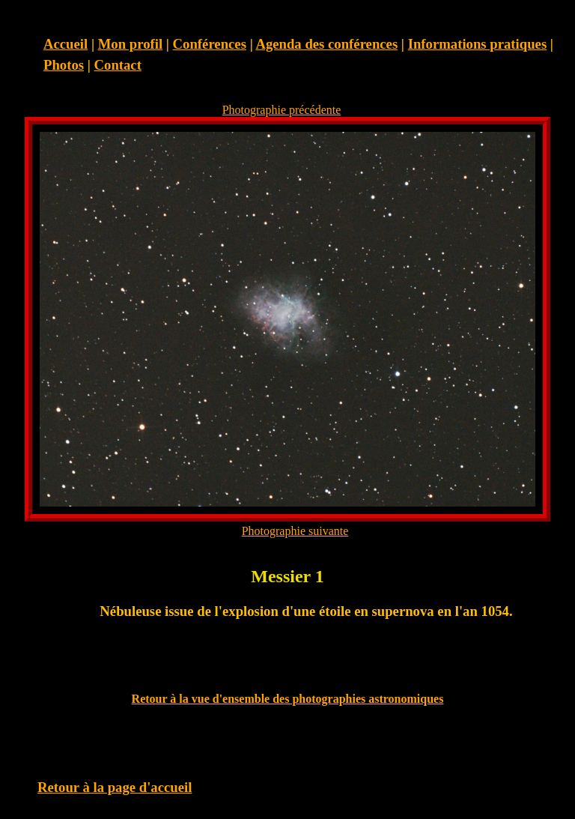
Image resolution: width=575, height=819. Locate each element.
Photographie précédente (281, 109)
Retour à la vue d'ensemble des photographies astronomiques (288, 698)
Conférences (209, 44)
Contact (118, 65)
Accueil (65, 44)
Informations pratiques (477, 44)
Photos (63, 65)
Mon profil (130, 44)
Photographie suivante (295, 531)
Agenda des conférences (326, 44)
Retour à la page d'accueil (114, 787)
